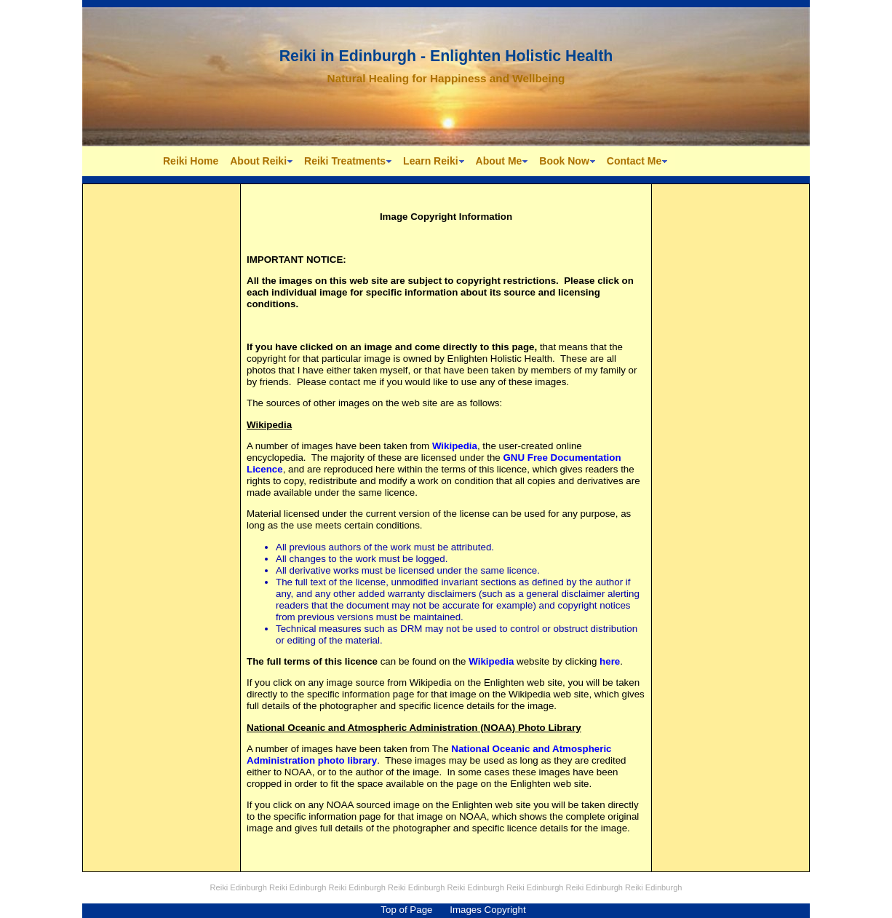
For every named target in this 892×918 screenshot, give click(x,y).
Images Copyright (487, 909)
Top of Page (406, 909)
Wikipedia (454, 445)
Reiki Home (190, 161)
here (610, 661)
